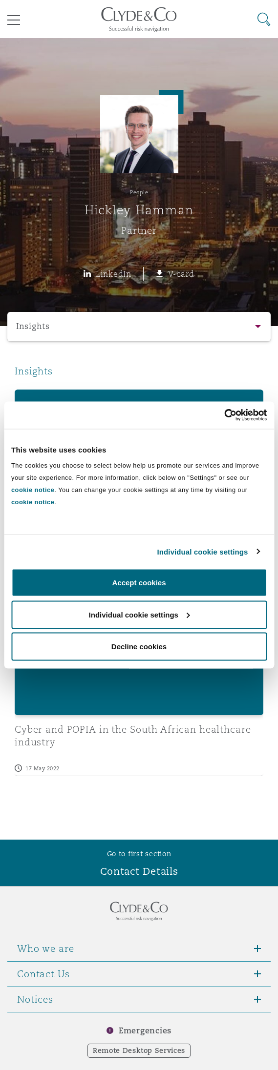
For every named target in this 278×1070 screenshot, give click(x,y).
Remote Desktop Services (139, 1050)
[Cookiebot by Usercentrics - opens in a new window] (224, 415)
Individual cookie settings (202, 551)
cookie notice (32, 490)
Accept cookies (139, 582)
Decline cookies (139, 646)
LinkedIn (113, 274)
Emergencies (145, 1031)
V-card (181, 274)
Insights (33, 326)
